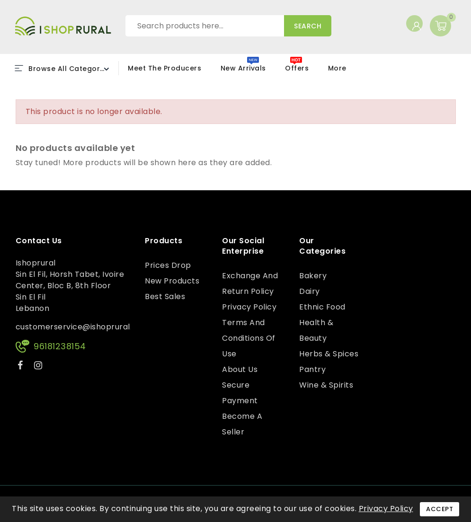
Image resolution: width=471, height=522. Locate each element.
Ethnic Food (322, 306)
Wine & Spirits (326, 385)
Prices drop (168, 265)
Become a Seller (242, 424)
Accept (439, 508)
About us (240, 369)
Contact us (39, 241)
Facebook (21, 367)
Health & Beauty (316, 330)
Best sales (165, 296)
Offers (297, 68)
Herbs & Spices (328, 353)
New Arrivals (243, 68)
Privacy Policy (249, 306)
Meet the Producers (164, 68)
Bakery (313, 275)
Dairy (309, 291)
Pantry (312, 369)
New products (172, 280)
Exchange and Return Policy (250, 283)
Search (307, 26)
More (337, 68)
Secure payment (240, 393)
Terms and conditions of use (248, 338)
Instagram (39, 367)
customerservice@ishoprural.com (83, 326)
